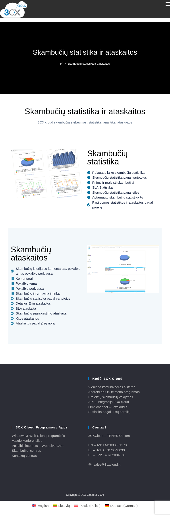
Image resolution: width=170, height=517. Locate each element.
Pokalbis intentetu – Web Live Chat (37, 446)
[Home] (61, 63)
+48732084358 (114, 455)
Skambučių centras (26, 450)
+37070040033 (113, 450)
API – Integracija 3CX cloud (108, 402)
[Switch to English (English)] (40, 505)
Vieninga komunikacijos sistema (111, 387)
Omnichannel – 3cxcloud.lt (107, 407)
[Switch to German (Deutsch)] (121, 505)
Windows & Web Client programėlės (38, 436)
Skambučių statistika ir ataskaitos (89, 63)
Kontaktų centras (24, 455)
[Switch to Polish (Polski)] (87, 505)
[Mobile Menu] (168, 4)
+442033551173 (115, 445)
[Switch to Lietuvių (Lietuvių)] (61, 505)
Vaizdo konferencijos (27, 440)
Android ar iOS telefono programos (114, 392)
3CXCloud (95, 436)
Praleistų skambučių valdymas (110, 397)
